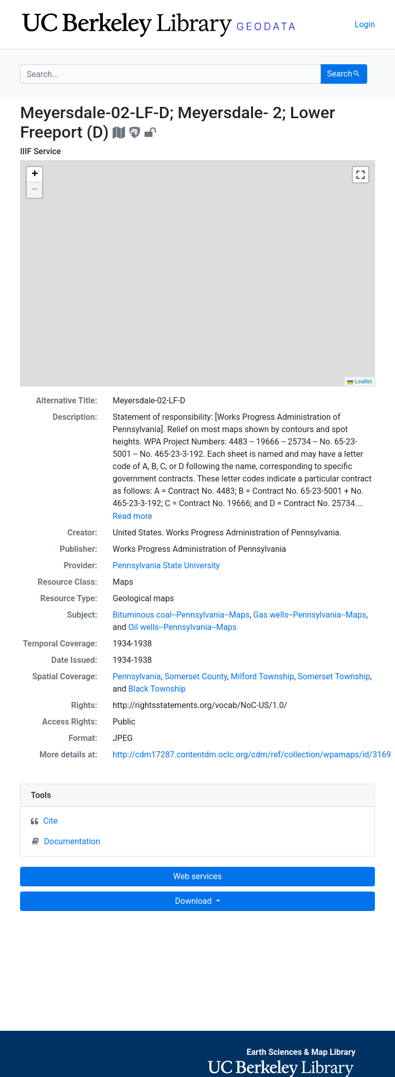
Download (194, 901)
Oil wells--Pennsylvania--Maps (183, 627)
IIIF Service (40, 151)
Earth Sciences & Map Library (300, 1052)
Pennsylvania (137, 676)
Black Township (157, 689)
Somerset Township (334, 676)
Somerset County (196, 676)
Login (365, 24)
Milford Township (262, 676)
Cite (50, 821)
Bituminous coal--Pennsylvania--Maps (181, 615)
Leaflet (359, 381)
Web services (197, 876)
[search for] (170, 74)
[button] (34, 174)
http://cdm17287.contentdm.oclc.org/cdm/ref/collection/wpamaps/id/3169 (252, 754)
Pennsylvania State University (166, 565)
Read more (132, 516)
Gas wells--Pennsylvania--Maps (309, 615)
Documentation (66, 841)
